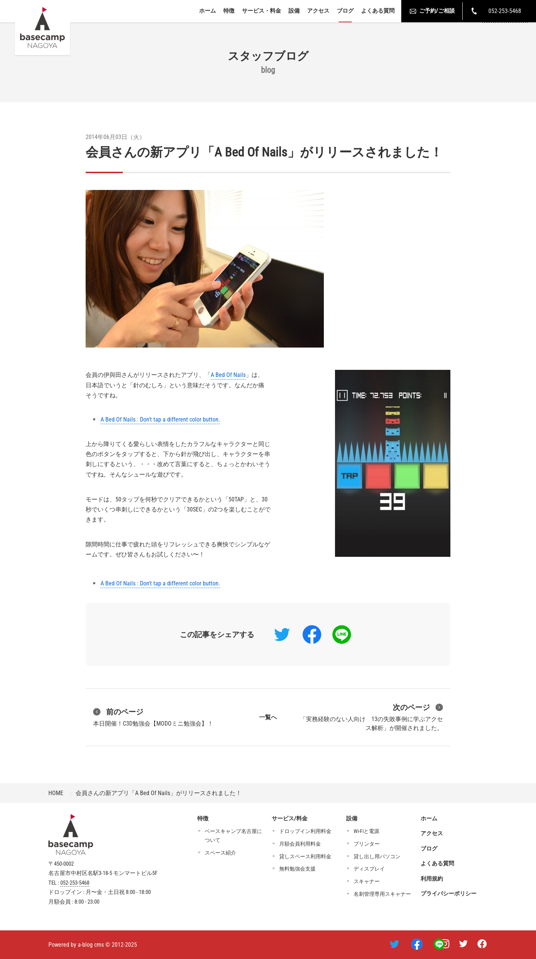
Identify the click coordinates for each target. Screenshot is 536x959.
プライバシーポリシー (448, 893)
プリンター (367, 844)
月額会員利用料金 (300, 844)
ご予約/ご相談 (432, 11)
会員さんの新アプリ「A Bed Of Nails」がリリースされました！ (264, 152)
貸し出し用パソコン (377, 856)
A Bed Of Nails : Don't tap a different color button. (160, 419)
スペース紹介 (220, 853)
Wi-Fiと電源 (366, 831)
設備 (294, 10)
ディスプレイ (369, 869)
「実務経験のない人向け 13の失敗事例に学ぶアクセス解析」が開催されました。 (371, 717)
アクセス (318, 10)
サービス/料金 (289, 818)
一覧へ (268, 717)
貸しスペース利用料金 (305, 856)
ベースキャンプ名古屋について (233, 835)
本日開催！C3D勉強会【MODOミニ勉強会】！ (153, 716)
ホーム (207, 10)
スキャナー (367, 881)
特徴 (228, 10)
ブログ (345, 10)
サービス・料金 (261, 10)
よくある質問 (378, 10)
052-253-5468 (74, 882)
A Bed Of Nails (228, 374)
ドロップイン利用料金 (305, 831)
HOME (55, 793)
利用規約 (432, 878)
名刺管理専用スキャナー (382, 894)
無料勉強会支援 (297, 869)
